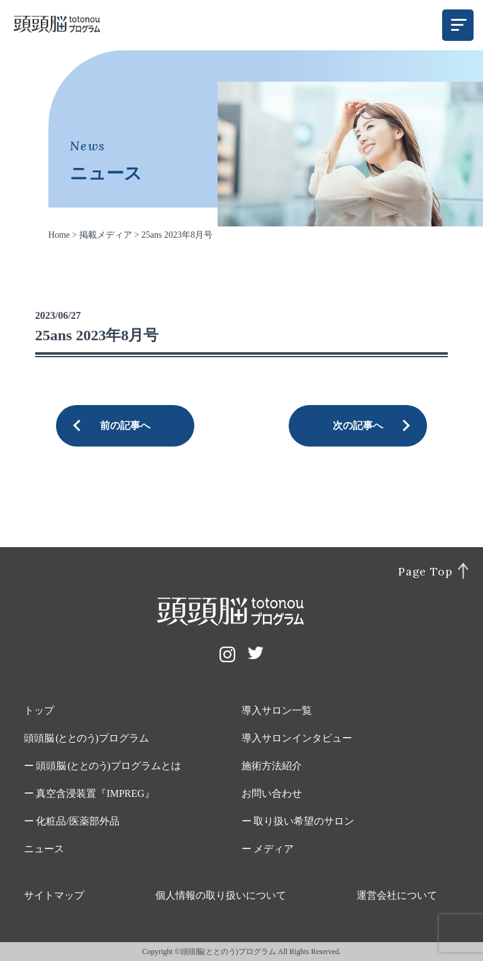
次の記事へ (358, 425)
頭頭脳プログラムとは (108, 765)
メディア (273, 848)
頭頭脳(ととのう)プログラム (228, 951)
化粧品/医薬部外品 (77, 821)
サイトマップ (54, 895)
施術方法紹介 (272, 765)
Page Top (425, 571)
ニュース (44, 848)
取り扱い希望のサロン (303, 821)
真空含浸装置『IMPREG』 (95, 793)
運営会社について (397, 895)
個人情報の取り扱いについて (220, 895)
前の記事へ (125, 425)
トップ (39, 710)
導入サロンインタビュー (297, 738)
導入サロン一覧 (277, 710)
